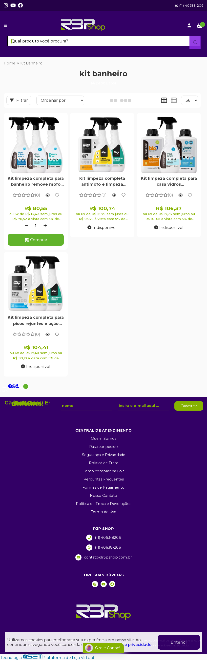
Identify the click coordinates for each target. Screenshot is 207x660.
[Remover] (26, 226)
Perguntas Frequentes (103, 479)
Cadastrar (189, 406)
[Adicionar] (45, 226)
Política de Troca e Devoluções (103, 503)
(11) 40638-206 (189, 5)
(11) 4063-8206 (103, 538)
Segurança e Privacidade (103, 455)
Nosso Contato (103, 495)
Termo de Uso (103, 512)
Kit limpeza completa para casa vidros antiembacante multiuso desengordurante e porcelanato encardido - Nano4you (169, 182)
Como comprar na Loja (103, 471)
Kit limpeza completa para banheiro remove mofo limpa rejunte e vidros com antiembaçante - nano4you (36, 182)
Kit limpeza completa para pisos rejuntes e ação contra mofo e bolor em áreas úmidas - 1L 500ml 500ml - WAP (36, 321)
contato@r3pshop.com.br (103, 557)
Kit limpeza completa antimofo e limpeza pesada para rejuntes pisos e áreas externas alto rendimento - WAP (102, 182)
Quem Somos (103, 438)
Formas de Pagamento (103, 487)
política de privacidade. (129, 644)
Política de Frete (103, 463)
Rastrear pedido (103, 446)
